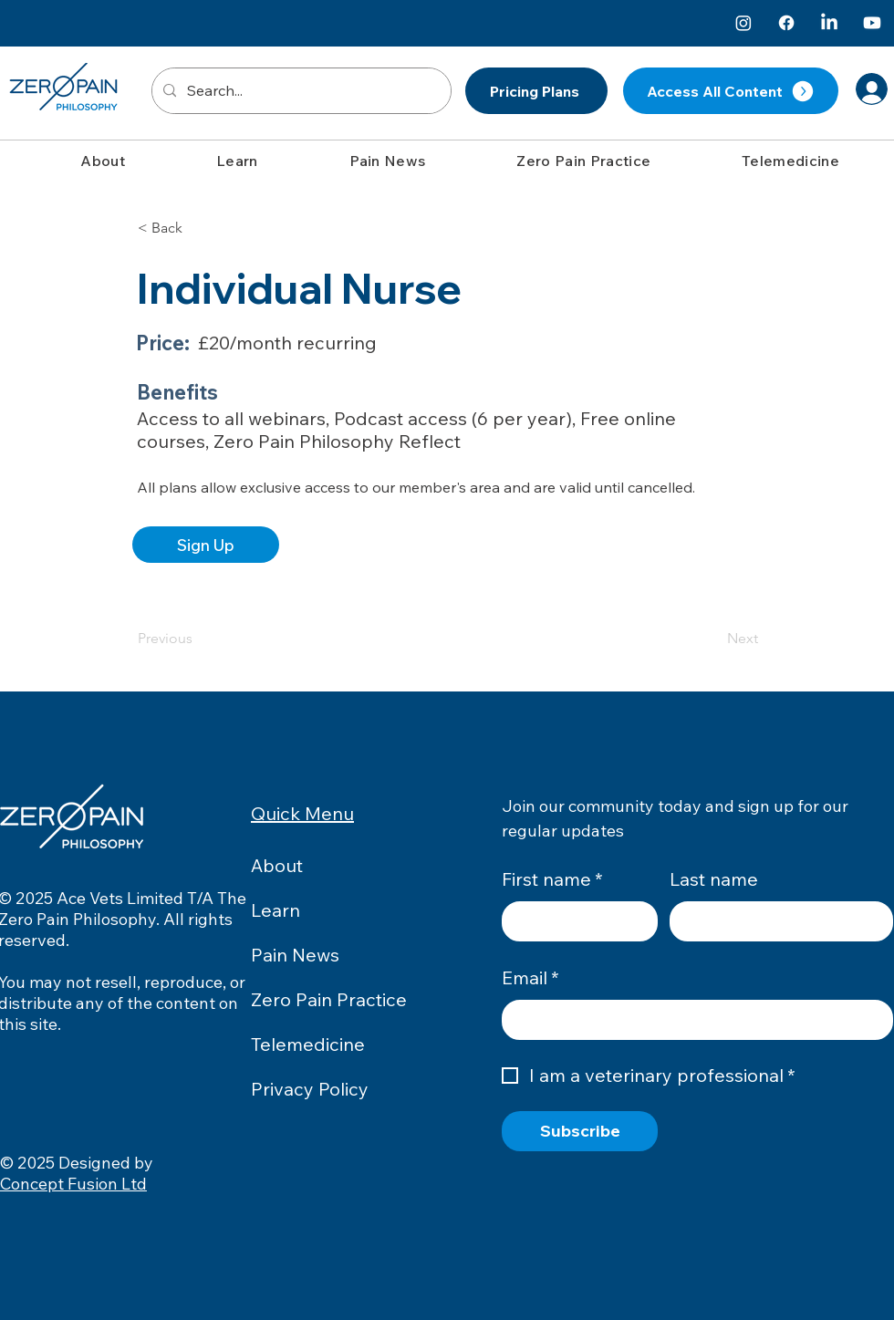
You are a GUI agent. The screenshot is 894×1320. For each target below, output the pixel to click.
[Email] (692, 1020)
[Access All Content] (730, 91)
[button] (102, 161)
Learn (275, 910)
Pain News (295, 954)
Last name (714, 879)
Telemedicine (308, 1044)
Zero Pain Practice (329, 999)
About (277, 865)
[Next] (712, 638)
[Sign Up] (205, 544)
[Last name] (775, 921)
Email (530, 978)
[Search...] (299, 90)
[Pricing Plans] (536, 91)
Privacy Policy (310, 1088)
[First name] (574, 921)
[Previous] (198, 638)
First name (552, 879)
